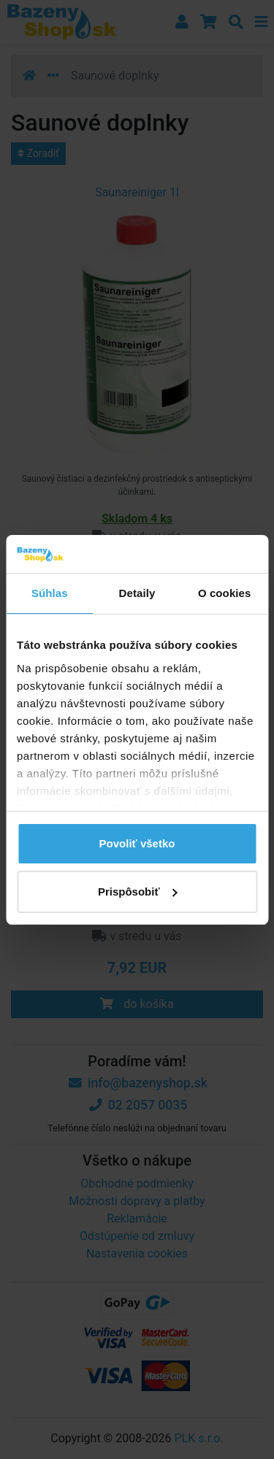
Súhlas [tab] (49, 593)
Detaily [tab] (137, 593)
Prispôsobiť (138, 891)
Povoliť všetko (137, 843)
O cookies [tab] (224, 593)
